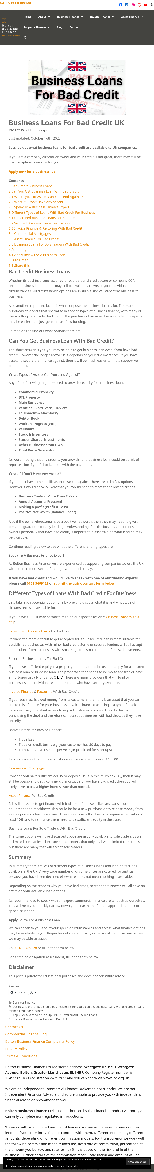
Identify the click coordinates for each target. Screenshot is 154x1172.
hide (28, 180)
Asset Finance (134, 17)
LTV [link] (60, 677)
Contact (74, 27)
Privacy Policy (13, 55)
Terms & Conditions (44, 55)
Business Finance (72, 17)
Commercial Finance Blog (45, 48)
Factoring (44, 691)
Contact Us (11, 48)
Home (27, 16)
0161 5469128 (19, 2)
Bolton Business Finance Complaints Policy (102, 48)
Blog (59, 27)
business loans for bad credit (32, 1007)
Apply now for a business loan (33, 171)
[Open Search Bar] (25, 37)
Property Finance (38, 27)
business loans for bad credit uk (73, 1007)
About (46, 17)
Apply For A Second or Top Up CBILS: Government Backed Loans (55, 1015)
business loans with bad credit (115, 1007)
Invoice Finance (104, 17)
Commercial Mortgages (27, 768)
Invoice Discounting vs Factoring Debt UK (40, 1019)
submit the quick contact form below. (84, 583)
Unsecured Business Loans (29, 631)
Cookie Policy (72, 1166)
